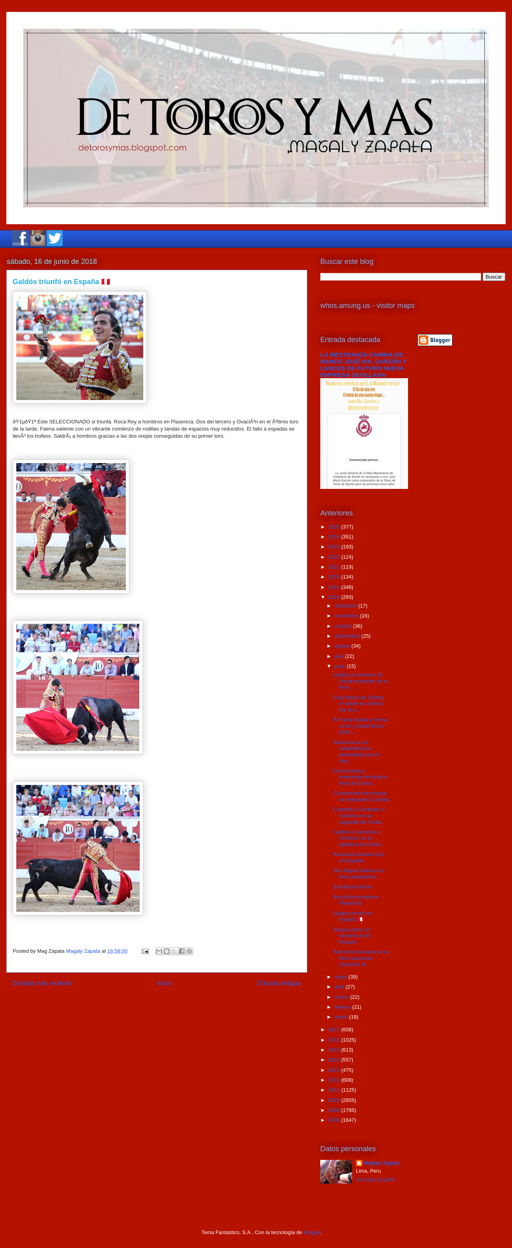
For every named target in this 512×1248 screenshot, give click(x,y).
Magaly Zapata (382, 1163)
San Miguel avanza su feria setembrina (358, 873)
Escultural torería (352, 887)
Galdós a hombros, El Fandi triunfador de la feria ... (360, 681)
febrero (343, 1007)
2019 (334, 587)
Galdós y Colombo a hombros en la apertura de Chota (357, 838)
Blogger (312, 1232)
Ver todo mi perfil (375, 1180)
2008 (334, 1120)
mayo (341, 977)
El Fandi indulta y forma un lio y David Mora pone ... (360, 726)
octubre (344, 626)
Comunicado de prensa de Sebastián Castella (361, 796)
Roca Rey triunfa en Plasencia (356, 900)
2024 (334, 537)
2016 (334, 1040)
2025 (334, 527)
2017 (334, 1030)
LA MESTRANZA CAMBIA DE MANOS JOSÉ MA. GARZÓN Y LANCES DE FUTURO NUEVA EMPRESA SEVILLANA (363, 364)
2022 (334, 557)
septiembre (348, 636)
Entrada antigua (279, 983)
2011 (334, 1090)
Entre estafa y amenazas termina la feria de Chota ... (360, 777)
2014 (334, 1060)
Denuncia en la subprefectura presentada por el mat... (356, 751)
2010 (334, 1100)
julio (340, 656)
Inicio (164, 983)
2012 (334, 1080)
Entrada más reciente (42, 983)
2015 (334, 1050)
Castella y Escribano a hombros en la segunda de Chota (358, 815)
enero (342, 1017)
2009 (334, 1110)
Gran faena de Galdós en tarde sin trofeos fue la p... (358, 703)
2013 (334, 1070)
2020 (334, 577)
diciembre (346, 606)
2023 (334, 547)
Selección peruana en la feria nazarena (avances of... (361, 958)
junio (341, 666)
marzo (342, 997)
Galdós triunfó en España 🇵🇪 (352, 916)
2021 (334, 567)
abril (340, 987)
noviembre (347, 616)
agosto (343, 646)
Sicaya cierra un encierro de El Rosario (352, 936)
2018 (334, 597)
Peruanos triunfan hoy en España (358, 857)
